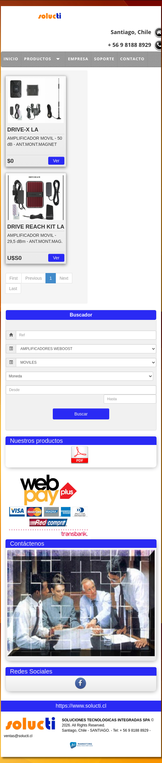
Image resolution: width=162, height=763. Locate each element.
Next (63, 278)
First (13, 278)
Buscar (81, 413)
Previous (33, 278)
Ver (56, 160)
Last (13, 288)
